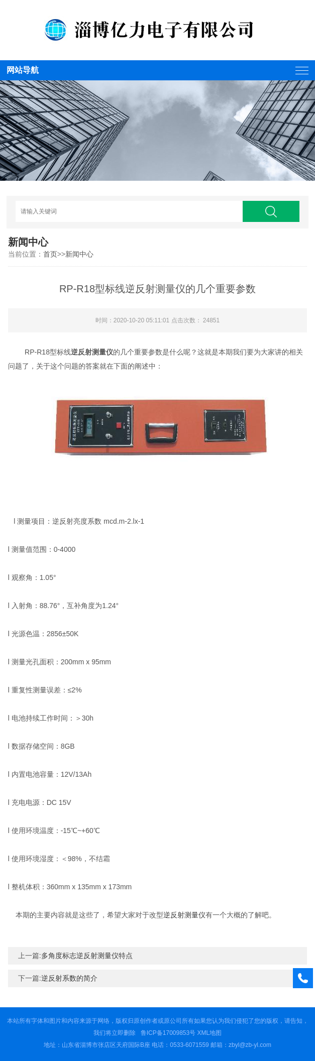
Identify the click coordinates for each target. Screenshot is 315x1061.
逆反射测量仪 (184, 915)
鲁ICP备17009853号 (168, 1032)
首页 (50, 254)
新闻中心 (79, 254)
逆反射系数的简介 (69, 978)
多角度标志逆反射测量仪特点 (87, 956)
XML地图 (209, 1032)
